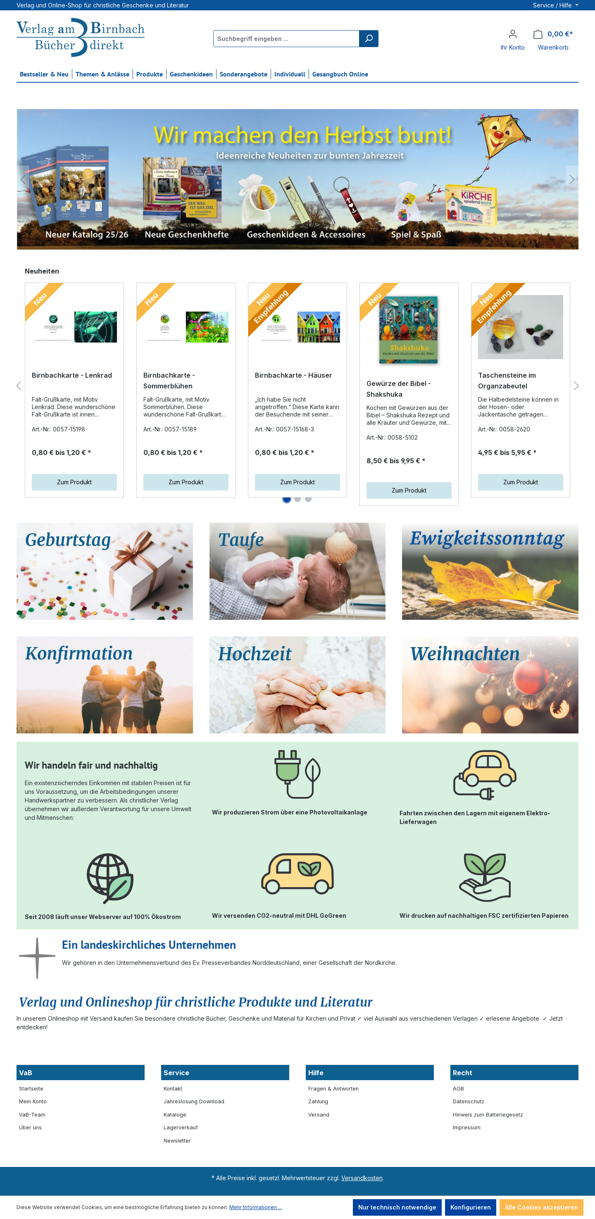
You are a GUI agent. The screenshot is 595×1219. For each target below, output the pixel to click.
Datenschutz (468, 1101)
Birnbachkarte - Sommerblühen (169, 380)
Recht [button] (462, 1073)
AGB (458, 1089)
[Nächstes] (572, 179)
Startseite (31, 1089)
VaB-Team (32, 1115)
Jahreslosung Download (194, 1101)
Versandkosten (362, 1177)
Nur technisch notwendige (397, 1207)
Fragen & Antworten (333, 1089)
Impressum (467, 1127)
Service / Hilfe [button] (553, 5)
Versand (318, 1115)
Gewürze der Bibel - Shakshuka (399, 388)
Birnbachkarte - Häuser (293, 375)
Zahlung (318, 1101)
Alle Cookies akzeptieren (541, 1207)
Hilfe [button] (316, 1073)
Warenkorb (553, 47)
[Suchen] (368, 39)
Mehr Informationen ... (255, 1207)
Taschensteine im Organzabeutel (507, 380)
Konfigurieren (470, 1207)
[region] (297, 179)
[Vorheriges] (23, 179)
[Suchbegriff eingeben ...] (286, 39)
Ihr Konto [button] (513, 47)
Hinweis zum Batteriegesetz (488, 1115)
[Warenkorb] (553, 34)
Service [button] (176, 1073)
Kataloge (175, 1115)
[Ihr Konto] (513, 34)
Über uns (30, 1127)
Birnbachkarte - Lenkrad (72, 375)
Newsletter (177, 1141)
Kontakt (173, 1089)
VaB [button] (25, 1073)
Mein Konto (33, 1101)
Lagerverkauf (181, 1127)
